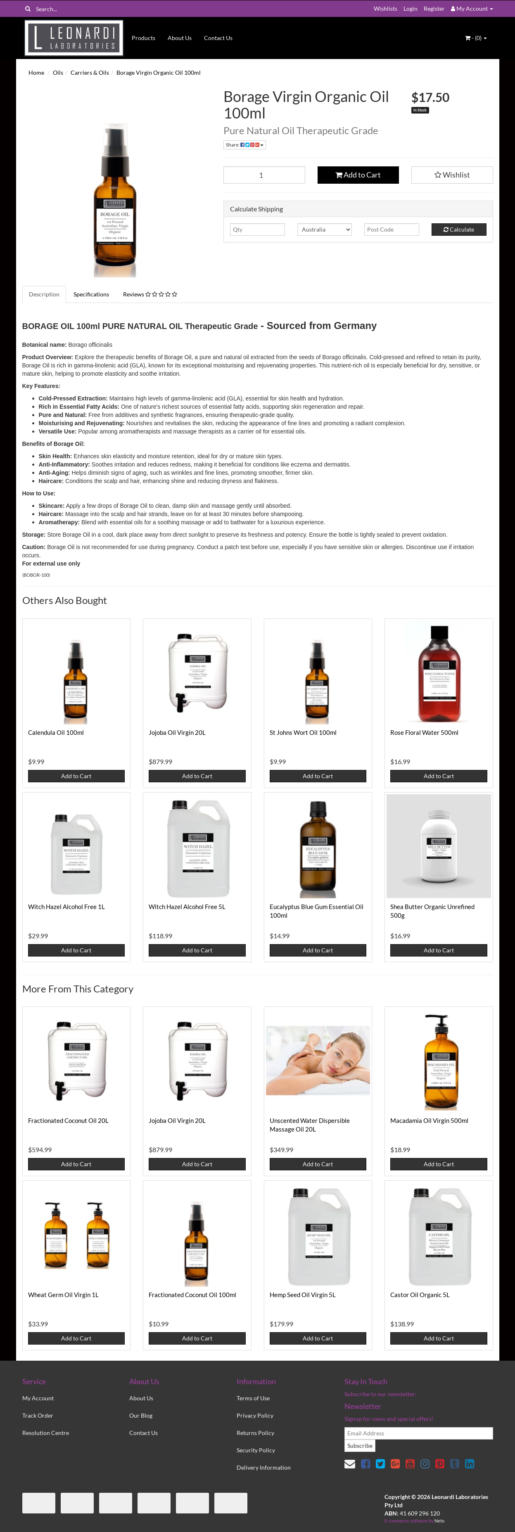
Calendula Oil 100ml (56, 732)
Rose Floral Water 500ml (424, 732)
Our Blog (140, 1415)
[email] (418, 1433)
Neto (439, 1520)
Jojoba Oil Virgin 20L (177, 732)
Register (434, 8)
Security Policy (256, 1450)
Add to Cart (358, 174)
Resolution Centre (45, 1432)
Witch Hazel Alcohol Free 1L (66, 906)
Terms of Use (253, 1398)
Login (410, 8)
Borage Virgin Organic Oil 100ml (158, 72)
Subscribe (360, 1445)
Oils (58, 72)
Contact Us (218, 37)
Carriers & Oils (90, 72)
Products (143, 37)
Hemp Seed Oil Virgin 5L (303, 1294)
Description (44, 294)
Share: (244, 145)
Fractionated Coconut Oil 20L (68, 1120)
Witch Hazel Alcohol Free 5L (187, 906)
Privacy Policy (255, 1415)
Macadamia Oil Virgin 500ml (429, 1120)
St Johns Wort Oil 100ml (303, 732)
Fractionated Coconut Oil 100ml (192, 1294)
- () (476, 37)
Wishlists (385, 8)
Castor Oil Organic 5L (420, 1294)
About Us (180, 37)
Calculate (459, 229)
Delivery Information (264, 1467)
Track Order (37, 1415)
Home (36, 72)
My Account (38, 1398)
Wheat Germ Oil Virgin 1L (63, 1294)
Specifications (91, 294)
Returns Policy (255, 1432)
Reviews (150, 294)
